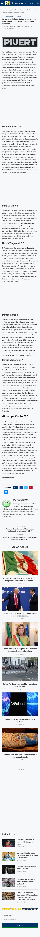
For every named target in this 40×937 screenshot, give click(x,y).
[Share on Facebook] (21, 487)
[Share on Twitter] (26, 487)
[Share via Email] (6, 492)
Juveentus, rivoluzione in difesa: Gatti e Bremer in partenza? (26, 881)
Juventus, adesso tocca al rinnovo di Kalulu (26, 868)
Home (4, 10)
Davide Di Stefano (14, 26)
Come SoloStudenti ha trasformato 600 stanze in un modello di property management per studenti (27, 896)
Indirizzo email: (20, 918)
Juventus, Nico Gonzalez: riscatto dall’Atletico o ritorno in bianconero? (27, 855)
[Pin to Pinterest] (31, 487)
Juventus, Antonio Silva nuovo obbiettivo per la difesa (25, 842)
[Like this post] (16, 487)
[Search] (38, 3)
